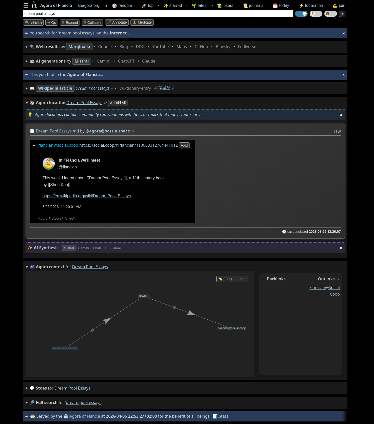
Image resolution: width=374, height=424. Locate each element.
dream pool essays (72, 388)
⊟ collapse (92, 23)
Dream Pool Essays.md (57, 131)
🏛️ (65, 416)
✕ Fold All (118, 103)
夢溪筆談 (162, 88)
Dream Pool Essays (92, 88)
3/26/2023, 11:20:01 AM (61, 207)
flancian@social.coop (58, 145)
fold (184, 145)
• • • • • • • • (144, 46)
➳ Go (51, 23)
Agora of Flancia (84, 416)
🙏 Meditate (142, 22)
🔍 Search (33, 22)
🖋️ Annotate (117, 22)
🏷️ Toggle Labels (232, 279)
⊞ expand (70, 23)
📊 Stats (220, 416)
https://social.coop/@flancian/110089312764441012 (128, 145)
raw (337, 131)
